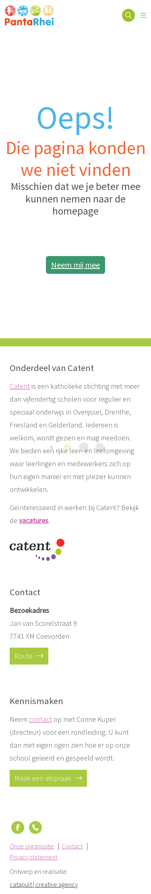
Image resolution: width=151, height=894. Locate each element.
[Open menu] (143, 15)
